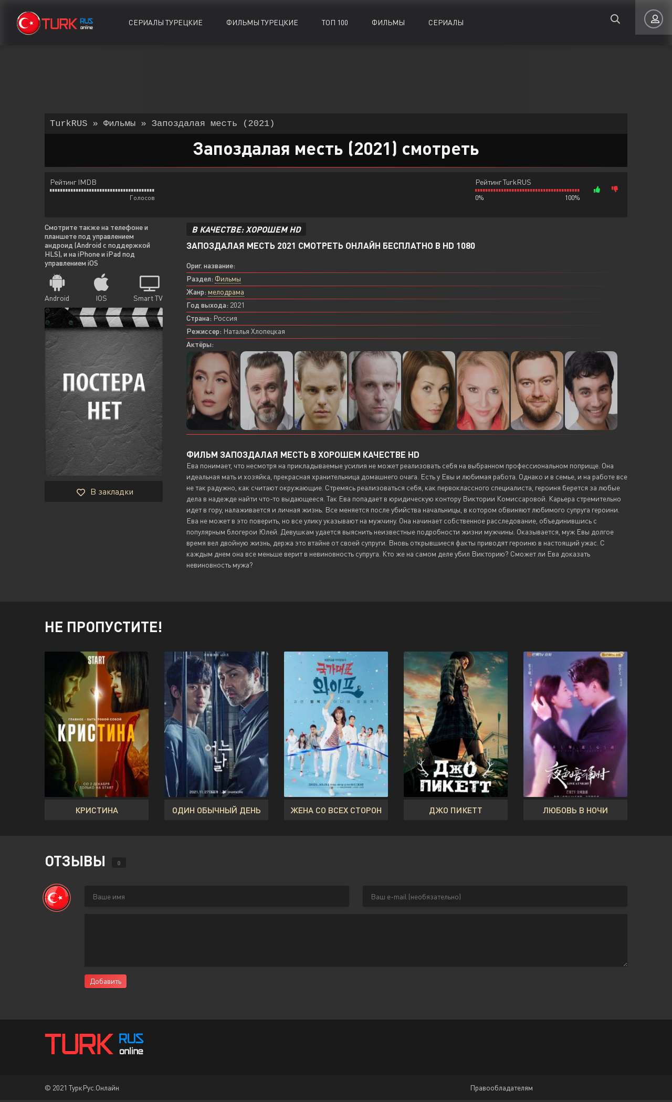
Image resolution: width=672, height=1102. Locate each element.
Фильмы (388, 22)
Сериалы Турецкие (166, 22)
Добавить (105, 983)
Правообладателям (501, 1089)
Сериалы (446, 22)
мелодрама (226, 293)
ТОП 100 (335, 22)
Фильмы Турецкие (262, 22)
